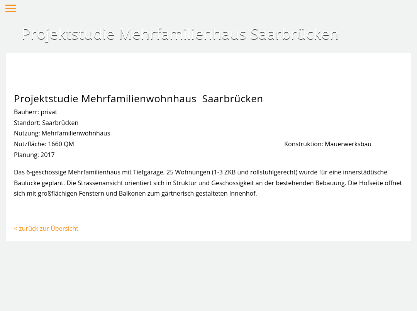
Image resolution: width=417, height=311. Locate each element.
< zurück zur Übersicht (46, 228)
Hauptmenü (10, 8)
